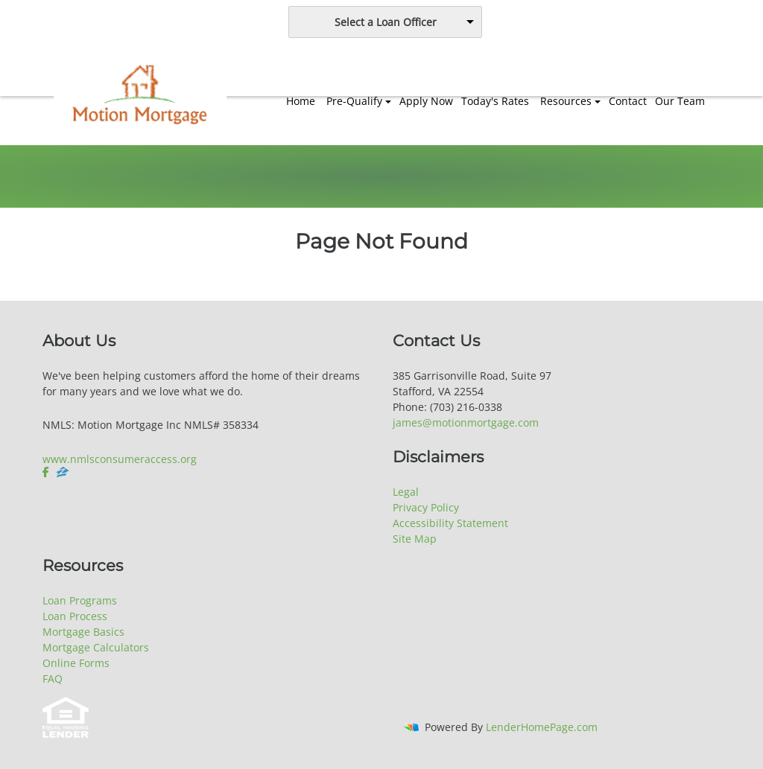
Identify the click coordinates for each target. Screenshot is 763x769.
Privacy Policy (426, 507)
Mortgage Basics (83, 632)
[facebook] (47, 472)
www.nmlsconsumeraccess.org (119, 459)
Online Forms (76, 663)
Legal (406, 492)
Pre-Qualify (354, 101)
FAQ (52, 678)
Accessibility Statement (450, 523)
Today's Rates (495, 101)
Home (300, 101)
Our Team (680, 101)
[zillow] (62, 472)
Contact (628, 101)
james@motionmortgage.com (466, 422)
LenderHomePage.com (542, 727)
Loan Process (74, 616)
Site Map (415, 539)
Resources (566, 101)
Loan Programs (79, 600)
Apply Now (426, 101)
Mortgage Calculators (95, 647)
